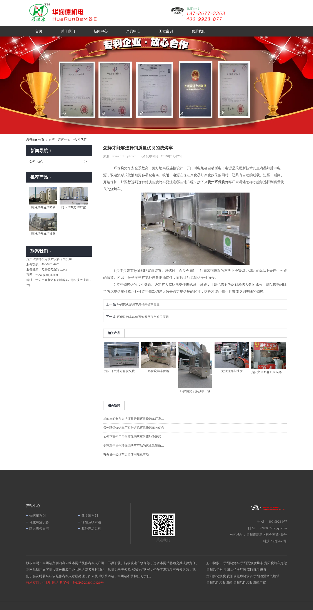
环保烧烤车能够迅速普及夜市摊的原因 (142, 317)
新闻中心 (101, 31)
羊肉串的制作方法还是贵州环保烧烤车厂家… (133, 419)
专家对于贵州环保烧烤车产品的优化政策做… (133, 445)
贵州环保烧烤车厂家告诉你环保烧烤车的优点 (133, 427)
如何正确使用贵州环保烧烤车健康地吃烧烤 (132, 436)
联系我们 (198, 31)
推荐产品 (41, 177)
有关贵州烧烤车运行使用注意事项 (126, 454)
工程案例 (166, 31)
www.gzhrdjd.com (124, 156)
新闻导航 (41, 150)
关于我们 (68, 31)
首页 (38, 31)
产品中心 (133, 31)
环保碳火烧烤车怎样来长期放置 (138, 304)
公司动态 (36, 161)
